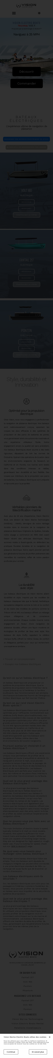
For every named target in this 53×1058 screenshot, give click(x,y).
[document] (26, 529)
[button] (50, 1038)
